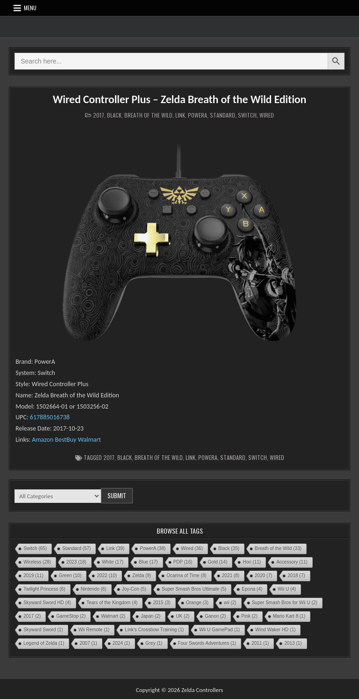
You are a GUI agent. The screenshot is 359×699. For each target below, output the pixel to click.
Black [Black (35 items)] (228, 548)
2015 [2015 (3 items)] (161, 602)
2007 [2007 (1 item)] (88, 643)
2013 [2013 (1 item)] (293, 643)
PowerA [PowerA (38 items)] (152, 548)
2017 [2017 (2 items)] (32, 616)
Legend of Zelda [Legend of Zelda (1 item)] (43, 643)
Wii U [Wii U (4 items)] (287, 589)
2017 (98, 115)
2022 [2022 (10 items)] (107, 575)
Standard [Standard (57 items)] (76, 548)
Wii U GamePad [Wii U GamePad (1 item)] (219, 629)
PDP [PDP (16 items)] (183, 562)
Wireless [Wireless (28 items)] (37, 562)
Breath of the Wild (148, 115)
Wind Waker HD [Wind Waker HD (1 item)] (275, 629)
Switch (247, 115)
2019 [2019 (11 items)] (33, 575)
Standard (222, 115)
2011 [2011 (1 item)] (260, 643)
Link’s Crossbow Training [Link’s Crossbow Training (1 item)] (154, 629)
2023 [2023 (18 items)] (76, 562)
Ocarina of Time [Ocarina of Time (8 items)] (186, 575)
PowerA (197, 115)
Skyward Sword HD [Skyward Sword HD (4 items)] (47, 602)
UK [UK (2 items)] (182, 616)
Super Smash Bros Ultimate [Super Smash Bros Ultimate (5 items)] (194, 589)
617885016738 (50, 417)
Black (114, 115)
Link (180, 115)
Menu (30, 8)
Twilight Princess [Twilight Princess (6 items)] (44, 589)
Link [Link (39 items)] (115, 548)
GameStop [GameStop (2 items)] (71, 616)
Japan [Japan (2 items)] (150, 616)
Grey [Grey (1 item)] (154, 643)
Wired (266, 115)
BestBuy (65, 440)
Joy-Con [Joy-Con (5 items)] (134, 589)
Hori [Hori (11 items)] (252, 562)
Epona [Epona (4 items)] (252, 589)
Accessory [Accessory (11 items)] (292, 562)
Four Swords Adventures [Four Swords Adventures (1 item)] (207, 643)
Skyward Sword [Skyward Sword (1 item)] (43, 629)
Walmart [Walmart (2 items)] (113, 616)
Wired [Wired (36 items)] (192, 548)
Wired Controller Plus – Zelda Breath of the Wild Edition (179, 99)
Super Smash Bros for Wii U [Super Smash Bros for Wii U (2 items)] (284, 602)
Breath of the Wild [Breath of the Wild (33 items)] (278, 548)
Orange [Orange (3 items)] (197, 602)
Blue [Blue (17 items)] (148, 562)
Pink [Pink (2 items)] (249, 616)
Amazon (41, 440)
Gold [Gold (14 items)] (218, 562)
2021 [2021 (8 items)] (230, 575)
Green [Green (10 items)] (70, 575)
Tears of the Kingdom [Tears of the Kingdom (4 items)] (112, 602)
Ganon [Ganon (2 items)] (215, 616)
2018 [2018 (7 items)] (296, 575)
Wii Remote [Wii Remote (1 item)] (94, 629)
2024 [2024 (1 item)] (121, 643)
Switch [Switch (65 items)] (35, 548)
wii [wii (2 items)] (230, 602)
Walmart (89, 440)
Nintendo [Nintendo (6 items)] (94, 589)
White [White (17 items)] (112, 562)
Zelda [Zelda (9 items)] (141, 575)
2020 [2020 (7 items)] (263, 575)
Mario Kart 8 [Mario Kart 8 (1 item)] (289, 616)
